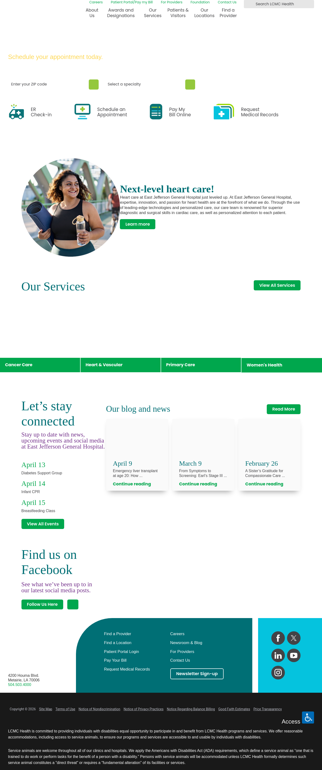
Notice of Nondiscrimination (99, 709)
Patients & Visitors (178, 13)
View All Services (277, 285)
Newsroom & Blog (186, 642)
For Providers (171, 2)
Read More (283, 409)
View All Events (43, 524)
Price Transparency (267, 709)
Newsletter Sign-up (197, 674)
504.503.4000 (19, 685)
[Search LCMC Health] (248, 4)
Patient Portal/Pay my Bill (132, 2)
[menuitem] (91, 14)
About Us (92, 13)
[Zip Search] (94, 84)
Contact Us (227, 2)
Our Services (153, 13)
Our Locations (204, 13)
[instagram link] (278, 672)
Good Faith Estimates (234, 709)
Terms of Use (65, 709)
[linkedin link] (278, 655)
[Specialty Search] (190, 84)
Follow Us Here (42, 604)
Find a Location (117, 642)
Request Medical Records (127, 669)
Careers (96, 2)
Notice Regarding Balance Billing (191, 709)
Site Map (45, 709)
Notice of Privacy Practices (143, 709)
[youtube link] (294, 655)
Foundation (200, 2)
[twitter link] (294, 638)
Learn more (137, 224)
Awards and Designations (121, 13)
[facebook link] (278, 638)
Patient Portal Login (121, 651)
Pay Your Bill (115, 660)
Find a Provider (228, 13)
